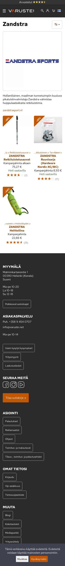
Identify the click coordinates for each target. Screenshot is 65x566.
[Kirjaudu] (47, 11)
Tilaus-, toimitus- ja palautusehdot (23, 456)
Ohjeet (9, 439)
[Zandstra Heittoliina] (17, 217)
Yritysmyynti (11, 357)
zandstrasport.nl (13, 110)
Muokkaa (22, 559)
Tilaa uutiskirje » (16, 398)
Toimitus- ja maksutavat (18, 447)
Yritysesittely (12, 541)
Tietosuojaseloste (14, 494)
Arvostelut (32, 2)
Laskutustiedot (13, 365)
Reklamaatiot (12, 430)
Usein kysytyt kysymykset (18, 348)
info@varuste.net (13, 327)
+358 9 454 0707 (20, 322)
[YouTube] (21, 385)
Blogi (8, 515)
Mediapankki (12, 532)
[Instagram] (13, 385)
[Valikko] (4, 10)
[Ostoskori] (53, 11)
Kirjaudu (9, 477)
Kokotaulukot (12, 524)
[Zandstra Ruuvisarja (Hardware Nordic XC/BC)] (48, 150)
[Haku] (42, 11)
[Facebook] (6, 385)
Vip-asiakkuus (12, 486)
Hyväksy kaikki (38, 559)
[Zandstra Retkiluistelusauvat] (17, 150)
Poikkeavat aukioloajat (17, 304)
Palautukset (11, 421)
